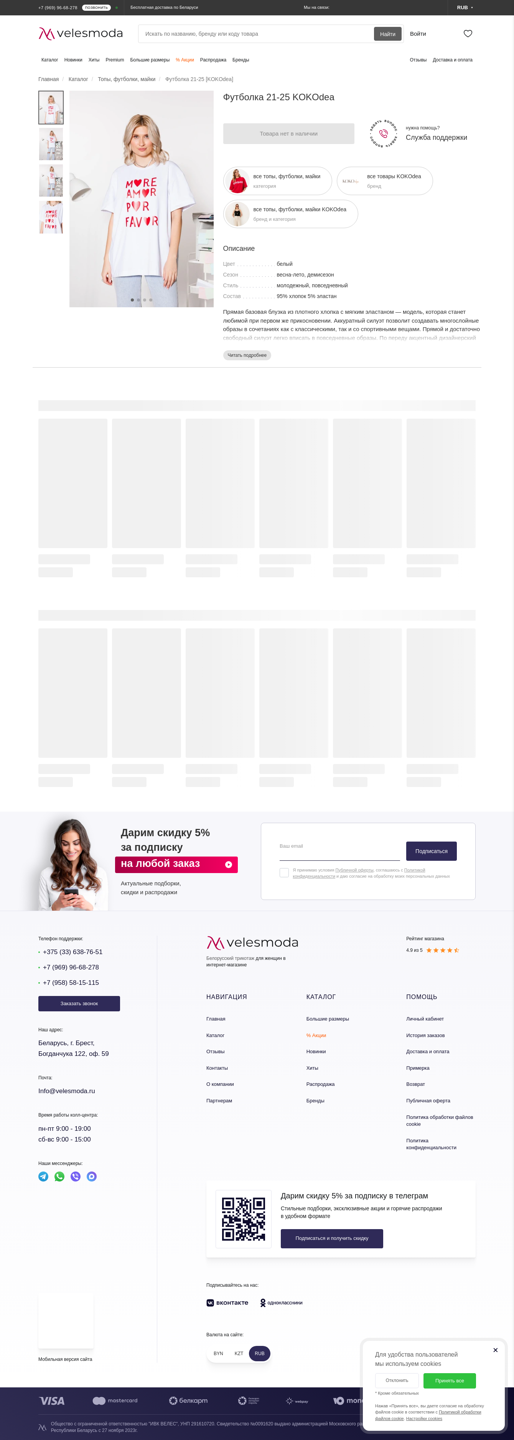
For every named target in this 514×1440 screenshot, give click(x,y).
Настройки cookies (424, 1418)
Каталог (49, 60)
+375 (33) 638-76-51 (72, 952)
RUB (259, 1353)
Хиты (94, 60)
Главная (215, 1019)
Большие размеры (150, 60)
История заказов (425, 1035)
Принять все (449, 1381)
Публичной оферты (354, 870)
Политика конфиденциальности (431, 1144)
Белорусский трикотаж (230, 958)
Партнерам (219, 1101)
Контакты (217, 1068)
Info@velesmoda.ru (66, 1091)
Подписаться (431, 851)
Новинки (73, 60)
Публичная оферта (428, 1101)
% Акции (185, 60)
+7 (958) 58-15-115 (71, 982)
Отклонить (397, 1380)
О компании (220, 1084)
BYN (218, 1353)
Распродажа (213, 60)
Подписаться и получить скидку (331, 1238)
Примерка (417, 1068)
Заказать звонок (79, 1003)
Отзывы (418, 60)
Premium (114, 60)
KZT (239, 1353)
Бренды (240, 60)
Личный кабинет (425, 1019)
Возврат (415, 1084)
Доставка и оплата (453, 60)
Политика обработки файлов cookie (439, 1120)
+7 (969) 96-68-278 (71, 967)
